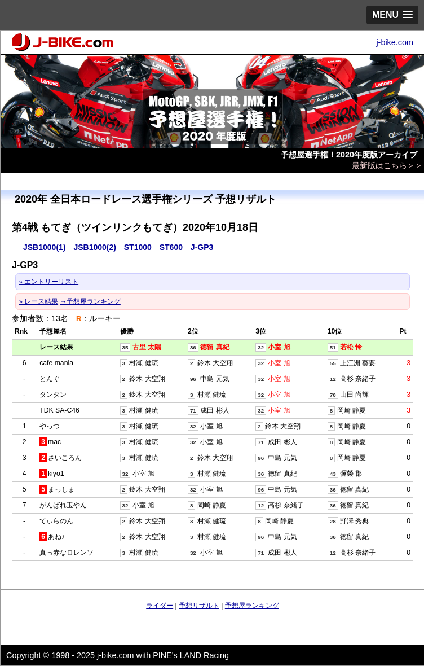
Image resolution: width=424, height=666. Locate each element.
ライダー (159, 606)
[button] (392, 15)
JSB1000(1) (44, 247)
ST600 (171, 247)
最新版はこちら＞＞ (387, 165)
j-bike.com (394, 42)
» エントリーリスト (49, 281)
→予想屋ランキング (90, 301)
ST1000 (138, 247)
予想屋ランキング (252, 606)
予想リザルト (199, 606)
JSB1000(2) (94, 247)
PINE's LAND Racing (191, 655)
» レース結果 (39, 301)
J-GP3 (202, 247)
